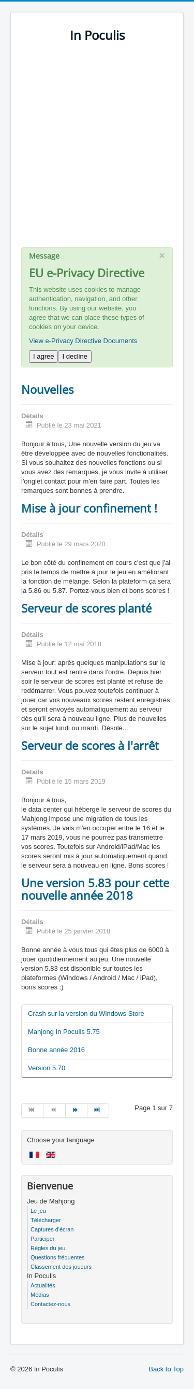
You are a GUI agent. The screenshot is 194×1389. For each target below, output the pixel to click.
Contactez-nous (50, 1304)
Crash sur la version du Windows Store (86, 1013)
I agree (43, 356)
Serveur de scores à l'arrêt (90, 745)
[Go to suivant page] (76, 1110)
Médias (40, 1295)
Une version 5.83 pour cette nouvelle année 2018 (95, 889)
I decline (74, 356)
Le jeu (38, 1211)
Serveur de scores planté (86, 608)
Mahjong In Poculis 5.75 (64, 1032)
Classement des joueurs (61, 1267)
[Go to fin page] (98, 1110)
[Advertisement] (97, 150)
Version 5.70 (46, 1068)
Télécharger (46, 1220)
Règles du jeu (48, 1248)
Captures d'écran (52, 1229)
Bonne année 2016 (56, 1050)
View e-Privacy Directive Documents (83, 341)
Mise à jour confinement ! (89, 508)
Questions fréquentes (58, 1257)
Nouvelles (47, 389)
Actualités (43, 1285)
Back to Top (166, 1369)
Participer (42, 1239)
